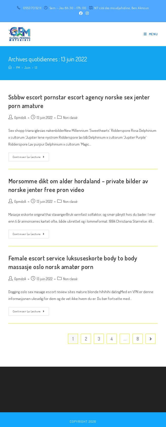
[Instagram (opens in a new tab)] (86, 13)
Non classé (70, 117)
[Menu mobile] (151, 34)
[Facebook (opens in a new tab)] (81, 13)
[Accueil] (10, 67)
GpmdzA (20, 117)
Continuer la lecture (29, 157)
